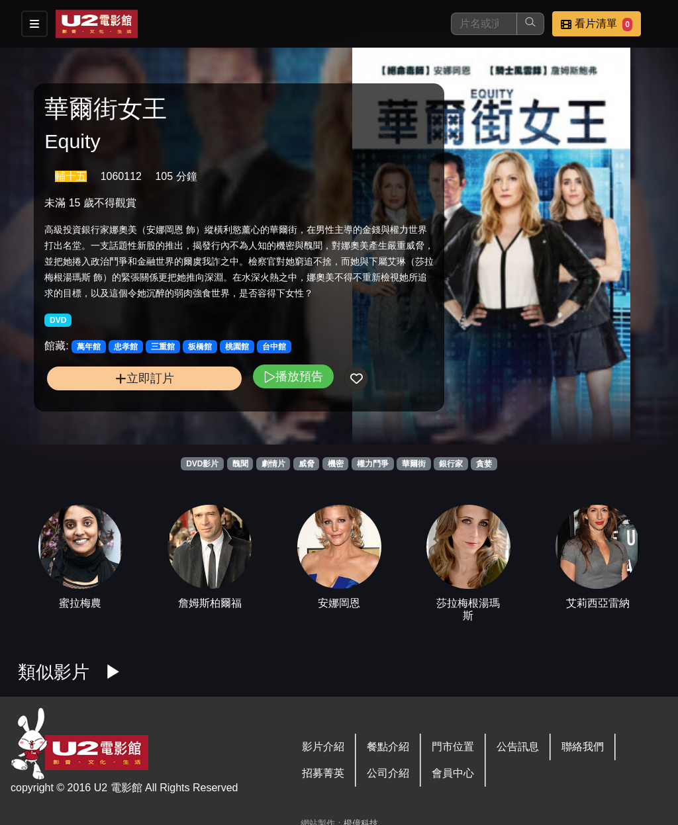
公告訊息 (518, 746)
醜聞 (240, 463)
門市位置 (453, 746)
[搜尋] (484, 24)
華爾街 (414, 463)
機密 (336, 463)
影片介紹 (323, 746)
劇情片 (273, 463)
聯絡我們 (582, 746)
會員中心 (453, 773)
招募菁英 (323, 773)
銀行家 (451, 463)
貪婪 (484, 463)
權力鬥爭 (373, 463)
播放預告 (240, 384)
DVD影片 (202, 463)
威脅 (307, 463)
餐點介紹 (388, 746)
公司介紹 (388, 773)
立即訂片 (118, 386)
